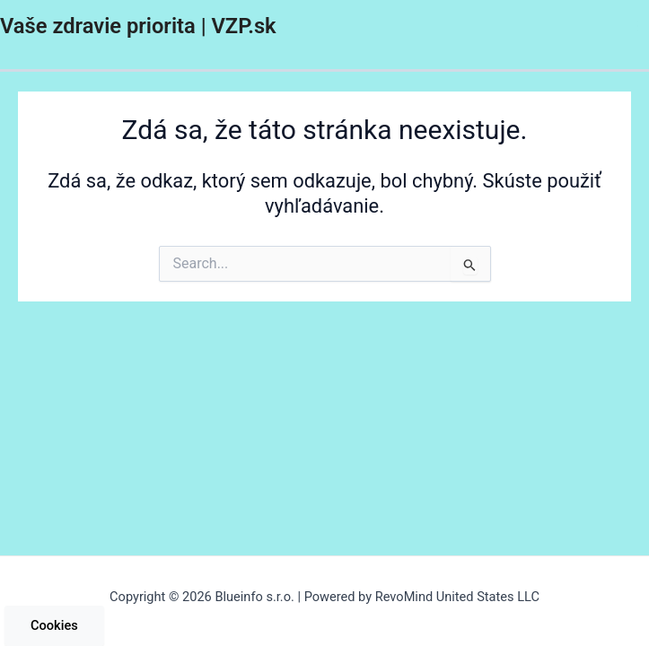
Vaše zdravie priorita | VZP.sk (138, 26)
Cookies (54, 625)
